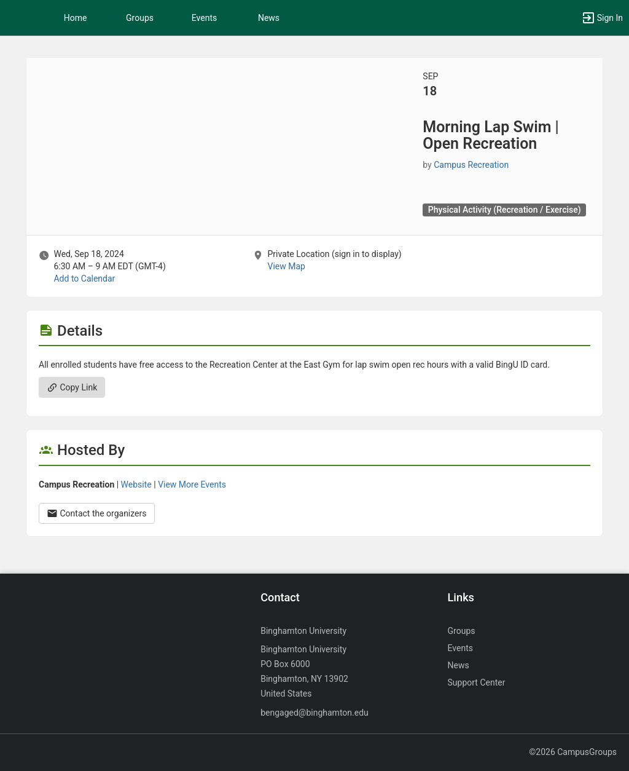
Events (204, 18)
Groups (140, 18)
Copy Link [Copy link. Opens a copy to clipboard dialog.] (72, 387)
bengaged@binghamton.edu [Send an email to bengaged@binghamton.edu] (314, 713)
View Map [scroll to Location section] (286, 266)
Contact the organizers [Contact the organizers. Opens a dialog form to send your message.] (97, 513)
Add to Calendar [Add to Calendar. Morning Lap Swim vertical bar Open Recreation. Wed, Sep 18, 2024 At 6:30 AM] (84, 278)
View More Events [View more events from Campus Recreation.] (192, 484)
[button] (15, 18)
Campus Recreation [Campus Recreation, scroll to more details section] (471, 165)
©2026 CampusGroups (573, 752)
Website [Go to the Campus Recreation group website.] (136, 484)
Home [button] (75, 18)
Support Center (477, 682)
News (268, 18)
